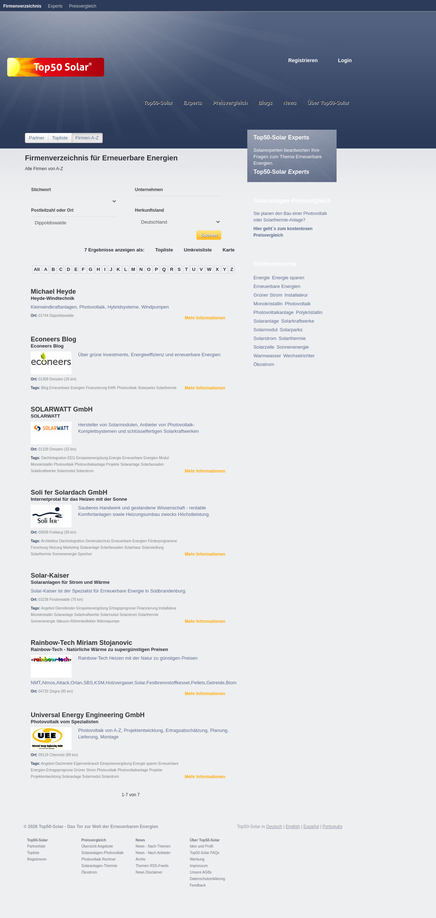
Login (345, 60)
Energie (115, 458)
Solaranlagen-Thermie (99, 866)
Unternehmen (149, 189)
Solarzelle (263, 347)
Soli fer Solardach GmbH (69, 492)
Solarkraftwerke (43, 471)
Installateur (167, 608)
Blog (44, 388)
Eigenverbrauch (86, 764)
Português (332, 826)
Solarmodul (66, 471)
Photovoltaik (127, 388)
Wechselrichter (299, 355)
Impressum (199, 866)
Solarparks (146, 388)
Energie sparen (145, 764)
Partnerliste (36, 846)
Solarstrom (85, 471)
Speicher (85, 554)
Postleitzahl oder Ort (52, 210)
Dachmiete (64, 764)
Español (311, 826)
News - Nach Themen (153, 846)
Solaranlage (130, 464)
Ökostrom (263, 364)
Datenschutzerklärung (207, 879)
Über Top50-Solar (205, 840)
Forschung (39, 547)
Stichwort (41, 189)
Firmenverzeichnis (22, 6)
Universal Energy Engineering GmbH (88, 715)
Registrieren (303, 60)
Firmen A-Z (87, 138)
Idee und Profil (201, 846)
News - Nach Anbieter (153, 853)
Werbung (197, 859)
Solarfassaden (152, 464)
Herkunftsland (149, 210)
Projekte (112, 464)
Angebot (47, 608)
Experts (55, 6)
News (140, 840)
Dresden (56, 379)
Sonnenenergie (64, 554)
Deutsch (301, 71)
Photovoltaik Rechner (98, 859)
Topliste (60, 138)
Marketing (71, 547)
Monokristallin (42, 464)
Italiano (333, 71)
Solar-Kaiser (50, 575)
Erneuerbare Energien (67, 388)
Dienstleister (65, 608)
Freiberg (56, 532)
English (309, 71)
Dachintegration (54, 458)
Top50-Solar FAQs (204, 853)
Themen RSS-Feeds (152, 866)
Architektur (49, 541)
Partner (36, 138)
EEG (71, 458)
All (37, 269)
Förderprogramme (162, 541)
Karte (229, 250)
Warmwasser (267, 355)
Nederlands (349, 71)
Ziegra (55, 691)
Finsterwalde (60, 600)
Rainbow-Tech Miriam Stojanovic (81, 642)
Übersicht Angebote (97, 846)
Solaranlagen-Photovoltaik (102, 853)
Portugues (341, 71)
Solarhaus (132, 547)
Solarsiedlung (153, 547)
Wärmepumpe (108, 621)
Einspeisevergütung (92, 458)
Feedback (198, 885)
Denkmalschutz (98, 541)
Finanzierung (96, 388)
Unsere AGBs (201, 872)
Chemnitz (57, 755)
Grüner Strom (85, 770)
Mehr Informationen (205, 317)
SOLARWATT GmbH (62, 409)
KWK (112, 388)
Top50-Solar (281, 172)
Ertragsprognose (122, 608)
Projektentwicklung (46, 777)
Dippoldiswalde (62, 316)
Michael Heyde (53, 291)
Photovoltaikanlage (89, 464)
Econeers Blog (53, 339)
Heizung (55, 547)
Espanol (325, 71)
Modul (164, 458)
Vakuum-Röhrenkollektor (76, 621)
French (317, 71)
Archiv (141, 859)
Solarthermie (166, 388)
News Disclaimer (149, 872)
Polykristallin (309, 312)
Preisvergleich (93, 840)
